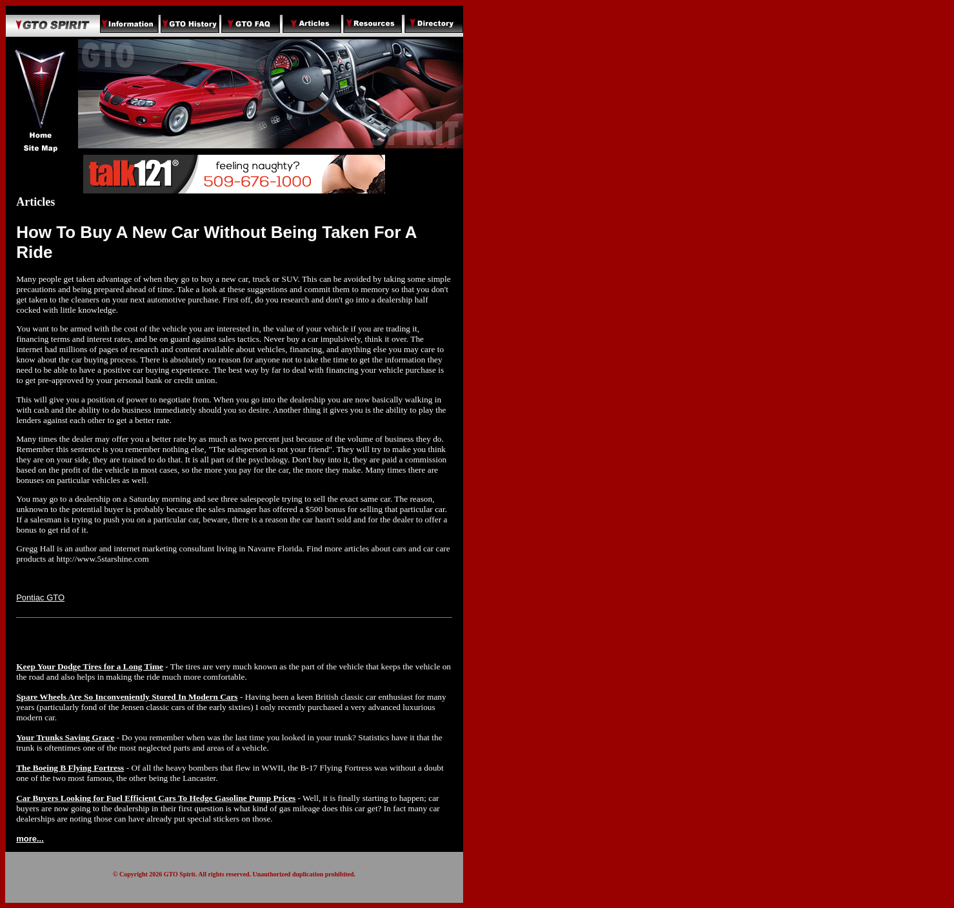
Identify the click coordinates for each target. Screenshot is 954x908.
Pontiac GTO (40, 597)
